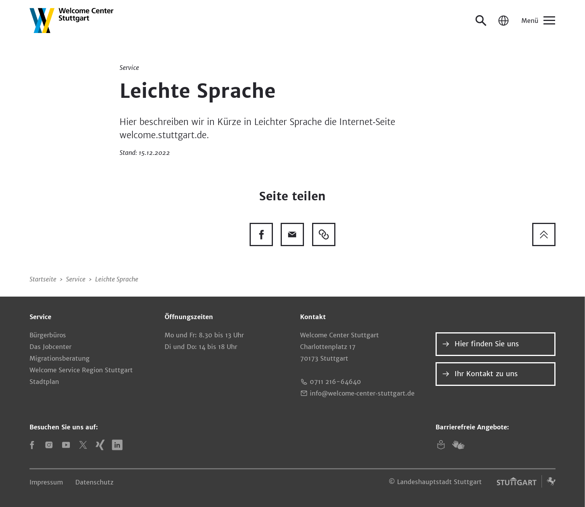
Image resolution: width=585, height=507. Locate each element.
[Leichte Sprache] (441, 444)
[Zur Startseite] (71, 20)
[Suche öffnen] (481, 20)
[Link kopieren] (323, 234)
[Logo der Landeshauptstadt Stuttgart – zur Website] (526, 481)
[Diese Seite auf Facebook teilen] (261, 234)
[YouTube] (66, 444)
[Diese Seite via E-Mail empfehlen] (292, 234)
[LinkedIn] (117, 444)
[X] (83, 444)
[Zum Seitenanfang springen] (543, 234)
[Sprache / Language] (503, 20)
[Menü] (538, 20)
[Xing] (100, 444)
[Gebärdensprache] (458, 444)
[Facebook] (31, 444)
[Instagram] (48, 444)
